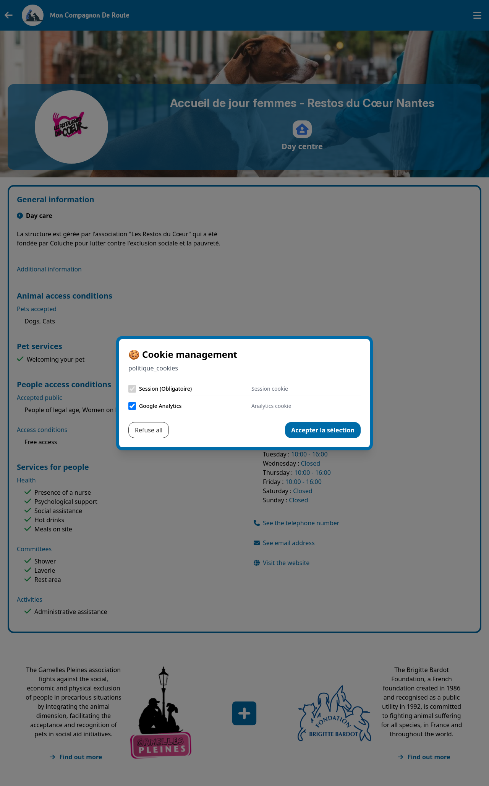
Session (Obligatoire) (165, 388)
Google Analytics (160, 405)
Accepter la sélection (323, 430)
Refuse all (148, 430)
